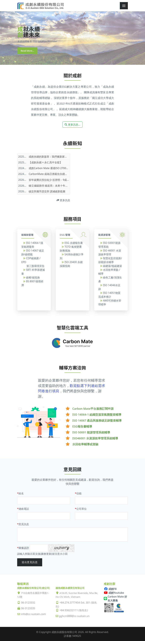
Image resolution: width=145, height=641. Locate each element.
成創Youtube (114, 593)
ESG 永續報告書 (72, 243)
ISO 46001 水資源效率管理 (109, 252)
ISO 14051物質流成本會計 (109, 294)
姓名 (20, 493)
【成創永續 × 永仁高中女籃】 (45, 162)
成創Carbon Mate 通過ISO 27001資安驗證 (53, 168)
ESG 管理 (65, 235)
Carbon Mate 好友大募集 (115, 598)
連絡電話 (23, 509)
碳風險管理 (27, 235)
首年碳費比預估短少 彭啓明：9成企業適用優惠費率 (58, 180)
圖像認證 (23, 548)
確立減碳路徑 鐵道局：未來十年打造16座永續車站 (57, 185)
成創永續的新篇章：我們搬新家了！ (49, 156)
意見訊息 (23, 524)
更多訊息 (63, 200)
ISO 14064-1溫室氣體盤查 (32, 244)
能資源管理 (104, 235)
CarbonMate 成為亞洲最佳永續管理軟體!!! (53, 174)
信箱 (78, 493)
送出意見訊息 (30, 562)
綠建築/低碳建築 (111, 266)
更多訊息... (72, 124)
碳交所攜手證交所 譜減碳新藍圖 (47, 191)
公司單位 (81, 509)
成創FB (110, 589)
